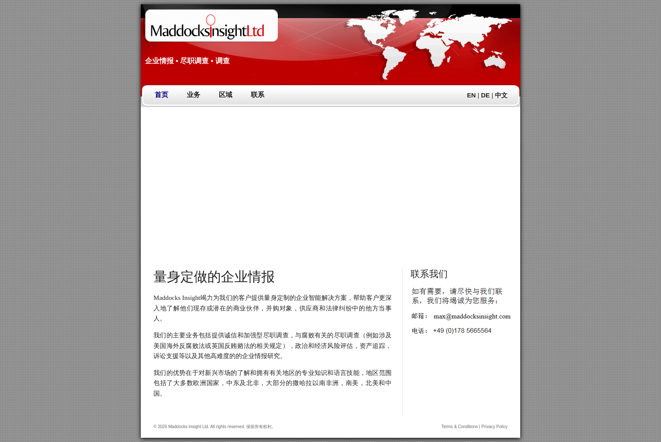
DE (485, 95)
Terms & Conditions (459, 426)
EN (471, 95)
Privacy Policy (494, 426)
